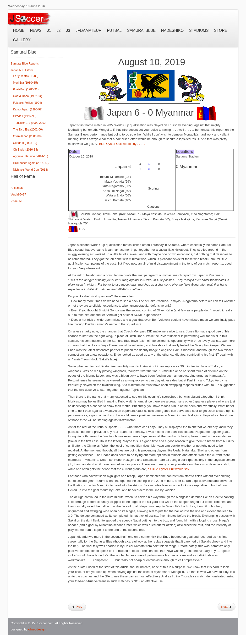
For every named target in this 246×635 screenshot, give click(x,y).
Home (19, 30)
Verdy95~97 (18, 194)
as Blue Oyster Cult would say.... (170, 469)
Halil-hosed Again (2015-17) (31, 163)
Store (220, 30)
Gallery (22, 40)
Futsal (114, 30)
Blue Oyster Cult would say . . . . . (122, 144)
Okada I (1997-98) (24, 116)
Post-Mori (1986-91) (26, 89)
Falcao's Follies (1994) (27, 102)
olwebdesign (36, 629)
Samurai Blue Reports (25, 63)
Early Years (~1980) (25, 76)
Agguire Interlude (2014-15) (30, 156)
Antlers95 (17, 188)
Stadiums (198, 30)
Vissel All (16, 201)
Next (226, 606)
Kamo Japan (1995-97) (28, 109)
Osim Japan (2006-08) (27, 136)
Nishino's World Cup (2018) (30, 169)
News (36, 30)
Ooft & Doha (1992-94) (27, 96)
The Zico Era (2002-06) (28, 129)
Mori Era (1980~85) (25, 82)
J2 (58, 30)
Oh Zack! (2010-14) (25, 149)
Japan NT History (22, 70)
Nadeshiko (172, 30)
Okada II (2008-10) (25, 143)
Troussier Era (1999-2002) (30, 123)
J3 (68, 30)
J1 (49, 30)
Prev (77, 606)
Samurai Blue (141, 30)
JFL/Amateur (88, 30)
